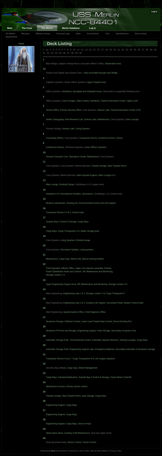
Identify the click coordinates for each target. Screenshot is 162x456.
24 (131, 50)
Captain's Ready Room (69, 63)
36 (64, 53)
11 (78, 50)
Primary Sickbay (53, 128)
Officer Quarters (53, 91)
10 (74, 50)
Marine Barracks (82, 166)
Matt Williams (102, 451)
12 (82, 50)
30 (155, 50)
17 (102, 50)
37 (68, 53)
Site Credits (84, 451)
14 (90, 50)
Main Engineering (54, 293)
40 (80, 53)
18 (106, 50)
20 (114, 50)
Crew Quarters (89, 110)
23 (127, 50)
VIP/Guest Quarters (74, 147)
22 (123, 50)
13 (86, 50)
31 (44, 53)
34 (56, 53)
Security (49, 368)
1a (47, 50)
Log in (154, 11)
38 (72, 53)
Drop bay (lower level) (56, 442)
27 (143, 50)
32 (48, 53)
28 (147, 50)
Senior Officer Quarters (75, 82)
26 (139, 50)
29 (151, 50)
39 (76, 53)
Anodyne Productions (69, 451)
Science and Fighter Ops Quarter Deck (64, 73)
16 (98, 50)
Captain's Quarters (54, 82)
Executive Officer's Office (92, 63)
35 (60, 53)
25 (135, 50)
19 (110, 50)
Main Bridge (51, 63)
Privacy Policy (115, 451)
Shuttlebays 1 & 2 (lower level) (108, 194)
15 (94, 50)
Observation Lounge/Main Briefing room (121, 91)
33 (52, 53)
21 (118, 50)
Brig (56, 368)
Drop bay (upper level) (101, 433)
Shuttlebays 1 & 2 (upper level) (89, 184)
